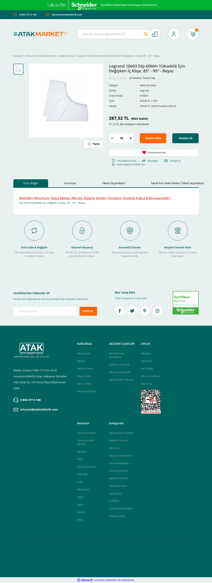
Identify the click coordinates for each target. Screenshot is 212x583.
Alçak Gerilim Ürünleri (121, 433)
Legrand (144, 90)
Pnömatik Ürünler (119, 470)
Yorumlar (70, 183)
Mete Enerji (83, 489)
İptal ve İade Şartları (120, 372)
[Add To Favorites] (154, 152)
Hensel (81, 512)
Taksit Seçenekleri (113, 183)
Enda (80, 482)
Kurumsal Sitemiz (86, 391)
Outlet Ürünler (117, 516)
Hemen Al (185, 138)
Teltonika (82, 474)
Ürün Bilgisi (30, 183)
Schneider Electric (87, 433)
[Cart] (193, 34)
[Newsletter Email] (45, 311)
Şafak (80, 504)
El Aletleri (114, 501)
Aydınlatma (115, 493)
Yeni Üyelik (147, 368)
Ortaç (80, 497)
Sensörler (114, 448)
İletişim (81, 361)
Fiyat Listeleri (84, 383)
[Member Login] (174, 34)
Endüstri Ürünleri (118, 440)
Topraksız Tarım (118, 486)
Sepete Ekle (153, 138)
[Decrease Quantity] (112, 138)
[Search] (114, 34)
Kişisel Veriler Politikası (121, 379)
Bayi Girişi (146, 383)
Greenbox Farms (86, 466)
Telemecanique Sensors (85, 442)
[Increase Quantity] (131, 138)
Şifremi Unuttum (150, 376)
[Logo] (44, 34)
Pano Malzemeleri (119, 463)
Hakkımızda (83, 353)
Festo (80, 459)
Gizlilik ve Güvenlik (119, 364)
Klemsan (82, 451)
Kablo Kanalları (148, 85)
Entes (80, 519)
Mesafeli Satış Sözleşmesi (116, 355)
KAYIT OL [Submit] (88, 311)
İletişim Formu (85, 368)
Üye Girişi (146, 361)
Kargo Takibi (84, 376)
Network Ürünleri (118, 478)
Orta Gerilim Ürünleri (120, 508)
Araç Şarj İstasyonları (120, 455)
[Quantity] (121, 138)
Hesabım (146, 353)
